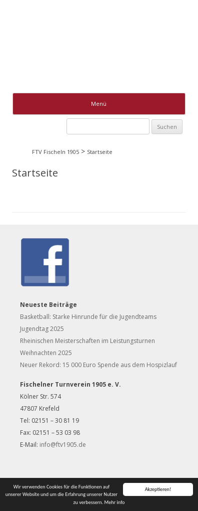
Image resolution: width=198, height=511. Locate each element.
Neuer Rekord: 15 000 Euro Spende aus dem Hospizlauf (98, 365)
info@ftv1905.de (63, 444)
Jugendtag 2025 (42, 328)
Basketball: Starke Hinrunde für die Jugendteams (88, 316)
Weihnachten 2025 (46, 353)
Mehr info (114, 502)
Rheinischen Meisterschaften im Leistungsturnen (87, 340)
